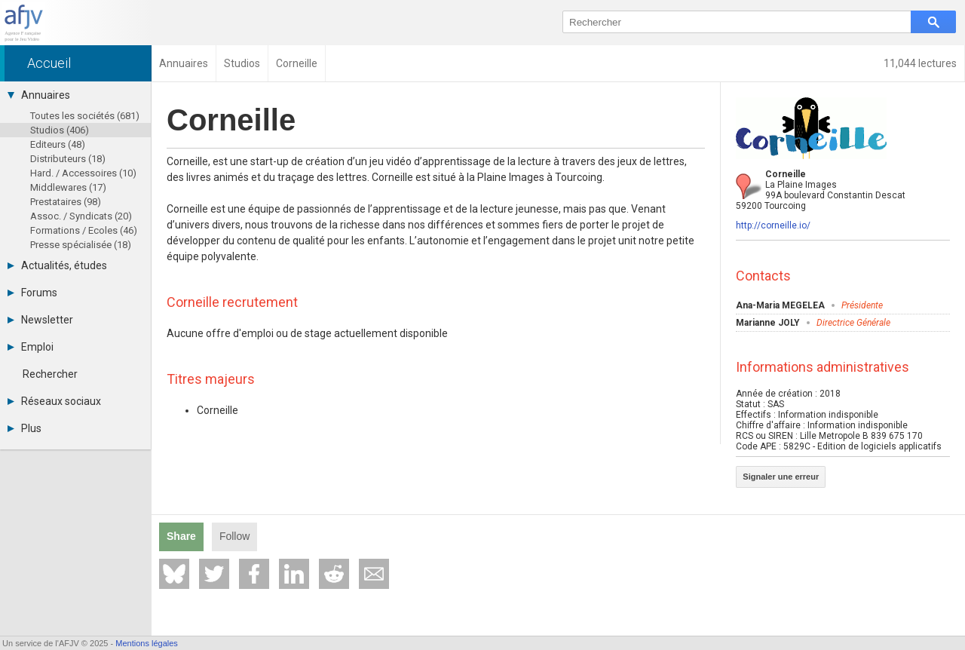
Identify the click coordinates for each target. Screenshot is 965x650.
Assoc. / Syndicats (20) (81, 216)
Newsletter (40, 320)
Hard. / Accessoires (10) (83, 173)
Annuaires (39, 95)
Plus (24, 428)
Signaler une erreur (781, 476)
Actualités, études (57, 265)
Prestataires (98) (65, 201)
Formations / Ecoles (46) (83, 230)
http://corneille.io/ (773, 225)
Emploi (31, 347)
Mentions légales (146, 643)
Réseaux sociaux (54, 401)
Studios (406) (59, 130)
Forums (32, 293)
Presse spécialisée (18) (80, 244)
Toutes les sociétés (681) (84, 115)
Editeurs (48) (57, 144)
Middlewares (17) (68, 187)
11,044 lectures (920, 63)
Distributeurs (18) (68, 158)
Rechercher (50, 374)
